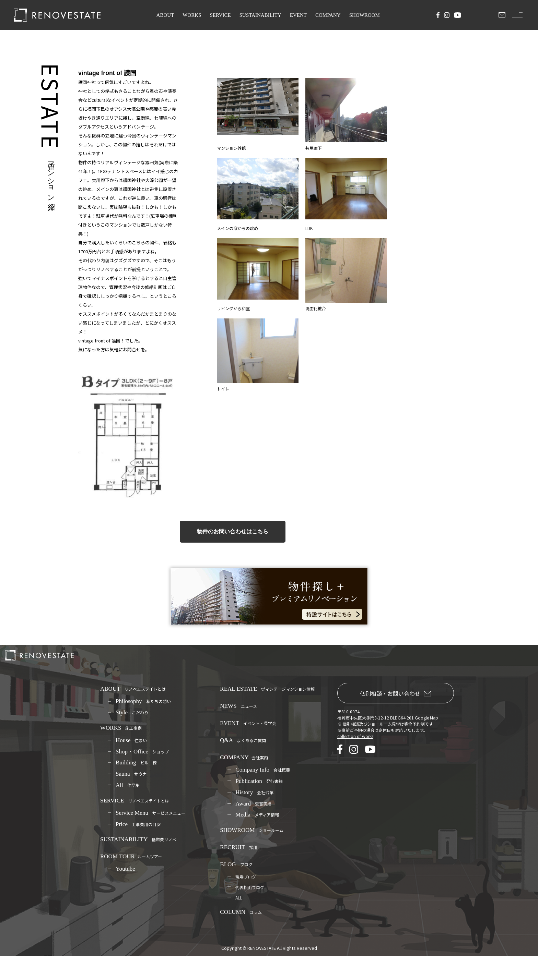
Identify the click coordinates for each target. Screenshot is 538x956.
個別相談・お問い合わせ (395, 693)
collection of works (355, 736)
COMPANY (328, 15)
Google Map (426, 718)
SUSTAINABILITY (260, 15)
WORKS (192, 15)
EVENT (298, 15)
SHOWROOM (364, 15)
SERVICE (220, 15)
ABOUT (165, 15)
